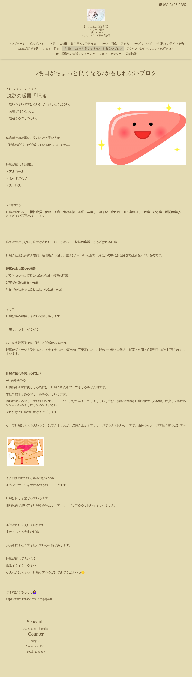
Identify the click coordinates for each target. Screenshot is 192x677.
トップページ (17, 43)
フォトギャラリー (110, 53)
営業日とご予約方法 (83, 43)
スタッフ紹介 (51, 48)
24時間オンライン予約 (170, 43)
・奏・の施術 (58, 43)
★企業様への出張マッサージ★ (75, 53)
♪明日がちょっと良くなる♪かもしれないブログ (92, 48)
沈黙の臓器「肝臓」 (29, 96)
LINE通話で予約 (28, 48)
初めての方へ (37, 43)
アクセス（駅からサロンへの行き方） (150, 48)
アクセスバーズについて (136, 43)
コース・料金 (108, 43)
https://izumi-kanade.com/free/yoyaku (29, 598)
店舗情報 (131, 53)
